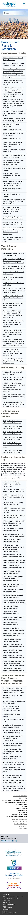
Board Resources (7, 907)
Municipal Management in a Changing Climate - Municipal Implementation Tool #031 (14, 510)
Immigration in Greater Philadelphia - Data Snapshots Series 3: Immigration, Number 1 (14, 113)
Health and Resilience (20, 824)
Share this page (6, 841)
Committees (6, 909)
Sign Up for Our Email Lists (9, 912)
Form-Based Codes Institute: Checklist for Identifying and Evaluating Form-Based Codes (12, 708)
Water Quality (23, 828)
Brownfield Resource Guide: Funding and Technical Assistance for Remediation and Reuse (13, 162)
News (4, 906)
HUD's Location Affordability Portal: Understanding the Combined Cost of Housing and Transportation (14, 788)
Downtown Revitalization (19, 819)
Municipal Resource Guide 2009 (12, 138)
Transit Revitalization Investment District (16, 816)
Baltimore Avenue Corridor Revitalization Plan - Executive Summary (11, 176)
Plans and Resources (21, 808)
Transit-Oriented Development (19, 814)
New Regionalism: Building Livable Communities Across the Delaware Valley (13, 239)
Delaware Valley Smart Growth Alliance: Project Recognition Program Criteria (14, 769)
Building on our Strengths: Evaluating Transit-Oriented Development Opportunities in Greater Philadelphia (13, 261)
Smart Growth (23, 798)
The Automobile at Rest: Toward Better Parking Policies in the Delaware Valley (12, 144)
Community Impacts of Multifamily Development (14, 800)
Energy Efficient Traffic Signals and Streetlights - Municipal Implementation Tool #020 (13, 578)
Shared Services (23, 812)
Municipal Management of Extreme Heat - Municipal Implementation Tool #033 (14, 497)
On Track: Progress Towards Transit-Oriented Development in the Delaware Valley (13, 305)
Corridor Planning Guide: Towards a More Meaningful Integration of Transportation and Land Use (13, 183)
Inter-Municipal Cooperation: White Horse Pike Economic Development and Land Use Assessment (13, 404)
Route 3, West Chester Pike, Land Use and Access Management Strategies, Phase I (14, 396)
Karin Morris (4, 836)
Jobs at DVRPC (7, 902)
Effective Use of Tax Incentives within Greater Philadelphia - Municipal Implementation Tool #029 (14, 523)
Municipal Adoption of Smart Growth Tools (16, 802)
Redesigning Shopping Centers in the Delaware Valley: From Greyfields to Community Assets (14, 202)
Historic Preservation (21, 804)
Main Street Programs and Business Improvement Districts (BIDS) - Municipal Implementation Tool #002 (13, 663)
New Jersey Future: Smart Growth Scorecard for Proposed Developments (13, 738)
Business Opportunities (9, 904)
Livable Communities (20, 796)
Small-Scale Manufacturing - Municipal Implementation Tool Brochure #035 (12, 484)
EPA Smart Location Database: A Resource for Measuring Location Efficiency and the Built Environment (13, 690)
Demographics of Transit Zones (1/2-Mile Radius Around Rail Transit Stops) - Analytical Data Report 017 (14, 290)
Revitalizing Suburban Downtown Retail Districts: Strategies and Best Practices (13, 82)
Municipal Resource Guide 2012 (12, 129)
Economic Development (20, 821)
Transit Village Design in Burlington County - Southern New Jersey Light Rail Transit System (13, 361)
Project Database (22, 810)
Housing (24, 806)
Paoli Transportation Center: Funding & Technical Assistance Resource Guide (13, 298)
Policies (5, 911)
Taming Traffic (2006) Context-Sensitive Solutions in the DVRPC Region (12, 445)
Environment (23, 826)
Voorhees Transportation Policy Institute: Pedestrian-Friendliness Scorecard (12, 751)
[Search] (15, 13)
